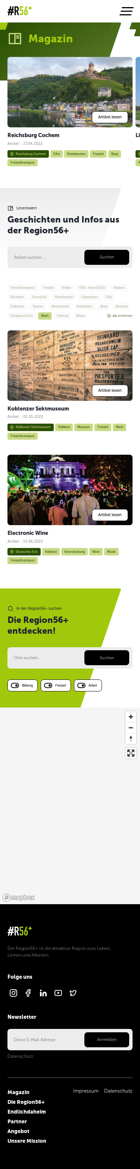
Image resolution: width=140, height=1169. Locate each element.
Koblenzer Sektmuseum (30, 427)
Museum (83, 427)
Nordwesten (76, 153)
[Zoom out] (130, 727)
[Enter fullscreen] (130, 753)
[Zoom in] (130, 716)
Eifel (56, 153)
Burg (114, 153)
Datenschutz (20, 1056)
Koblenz (64, 427)
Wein (119, 427)
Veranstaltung (74, 552)
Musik (111, 552)
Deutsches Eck (24, 551)
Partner (17, 1121)
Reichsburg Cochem (28, 154)
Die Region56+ (26, 1102)
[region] (70, 806)
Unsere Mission (26, 1141)
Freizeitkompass (22, 162)
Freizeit (98, 153)
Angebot (18, 1131)
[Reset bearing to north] (130, 738)
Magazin (18, 1092)
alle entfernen (120, 316)
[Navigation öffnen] (126, 11)
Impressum (86, 1091)
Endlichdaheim (26, 1112)
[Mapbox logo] (18, 897)
